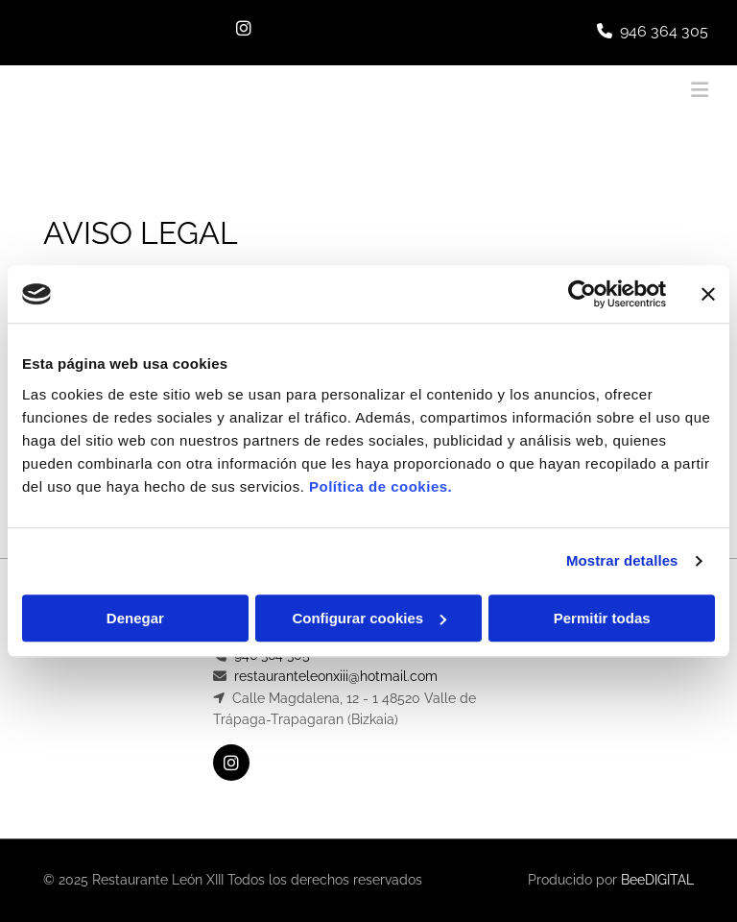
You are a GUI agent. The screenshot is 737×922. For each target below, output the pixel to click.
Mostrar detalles (622, 560)
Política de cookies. (380, 486)
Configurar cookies (369, 618)
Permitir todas (602, 618)
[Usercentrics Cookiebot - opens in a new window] (582, 293)
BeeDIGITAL (657, 879)
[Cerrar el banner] (708, 294)
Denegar (135, 618)
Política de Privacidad (621, 676)
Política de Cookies (612, 698)
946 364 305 (664, 31)
